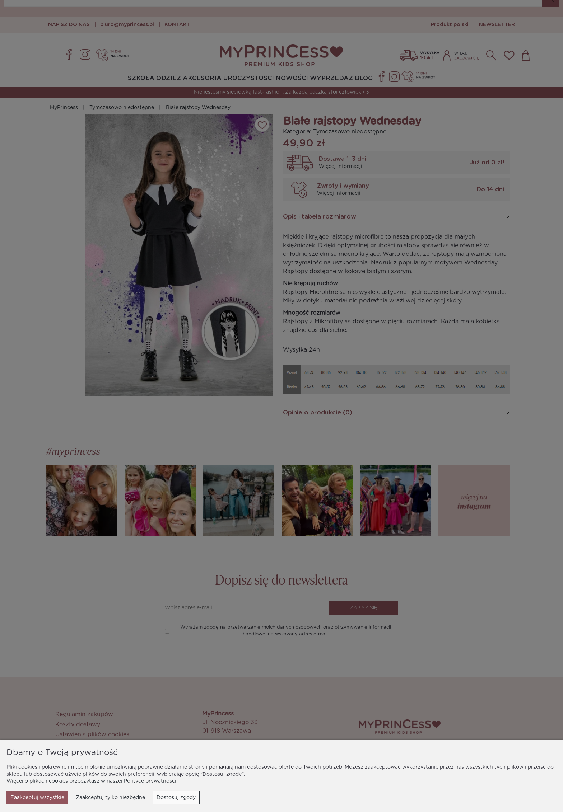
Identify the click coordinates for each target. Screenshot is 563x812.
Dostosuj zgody (110, 797)
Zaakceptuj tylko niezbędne (45, 797)
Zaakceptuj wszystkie (169, 797)
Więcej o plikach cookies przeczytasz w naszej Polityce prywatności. (91, 781)
